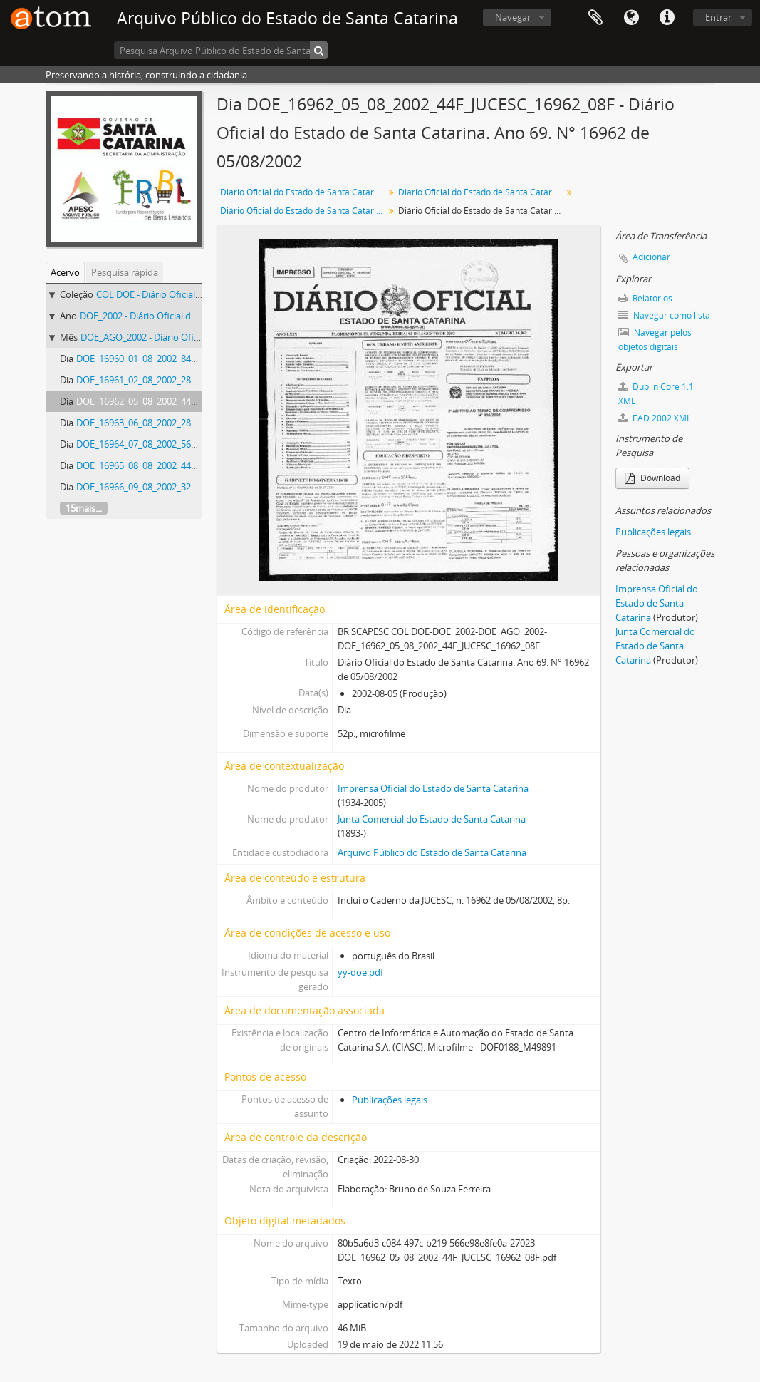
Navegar (513, 17)
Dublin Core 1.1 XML (656, 394)
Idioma (631, 18)
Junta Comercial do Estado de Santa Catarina (432, 819)
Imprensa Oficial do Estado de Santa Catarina (433, 788)
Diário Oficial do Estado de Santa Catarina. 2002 (482, 192)
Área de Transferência (595, 18)
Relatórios (645, 298)
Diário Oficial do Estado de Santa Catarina (303, 192)
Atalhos (666, 18)
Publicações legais (389, 1099)
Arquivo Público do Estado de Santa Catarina (432, 852)
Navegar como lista (664, 315)
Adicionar (651, 257)
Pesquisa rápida (124, 272)
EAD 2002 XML (654, 418)
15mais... (84, 508)
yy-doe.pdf (360, 972)
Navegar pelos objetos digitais (655, 339)
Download (652, 478)
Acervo (65, 272)
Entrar (718, 17)
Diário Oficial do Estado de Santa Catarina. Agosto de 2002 (303, 211)
